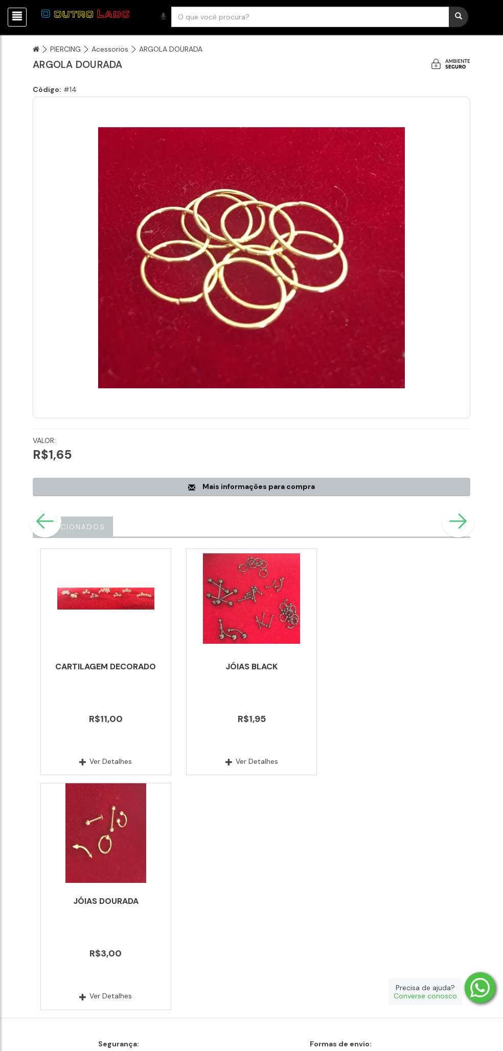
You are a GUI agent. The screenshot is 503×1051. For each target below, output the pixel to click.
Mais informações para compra (251, 486)
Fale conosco (209, 973)
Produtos (353, 973)
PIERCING (65, 49)
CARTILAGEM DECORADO (105, 666)
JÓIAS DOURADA (397, 666)
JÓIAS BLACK (251, 666)
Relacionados (72, 526)
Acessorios (110, 49)
